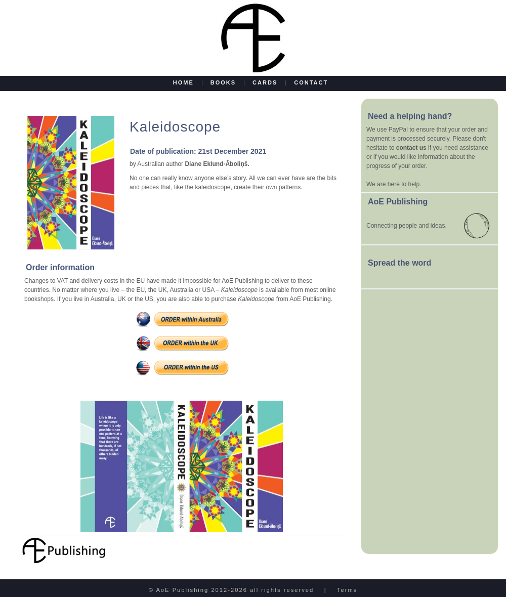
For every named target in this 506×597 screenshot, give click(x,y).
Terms (347, 590)
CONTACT (309, 82)
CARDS (265, 82)
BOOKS (223, 82)
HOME (184, 82)
